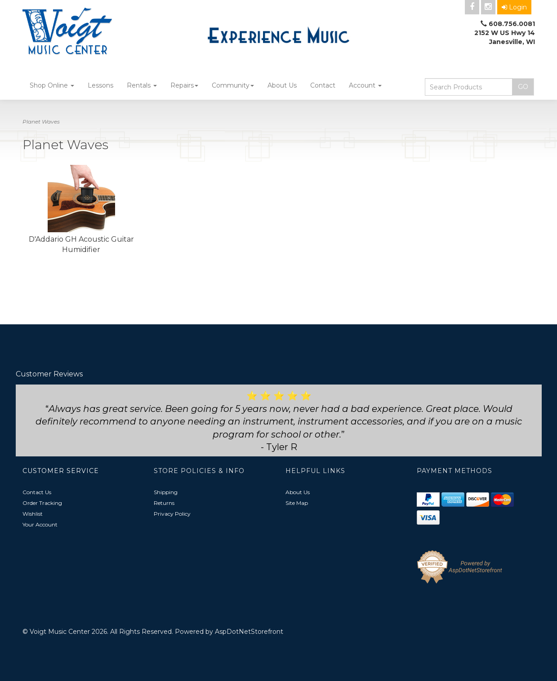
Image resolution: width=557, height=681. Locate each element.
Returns (164, 503)
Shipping (166, 492)
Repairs (184, 85)
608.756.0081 (512, 24)
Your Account (40, 524)
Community (233, 85)
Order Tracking (42, 503)
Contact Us (36, 492)
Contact (322, 85)
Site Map (296, 503)
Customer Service (60, 471)
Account (365, 85)
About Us (282, 85)
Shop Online (52, 85)
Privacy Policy (172, 513)
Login (514, 7)
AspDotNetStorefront (249, 632)
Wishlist (32, 513)
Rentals (142, 85)
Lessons (100, 85)
